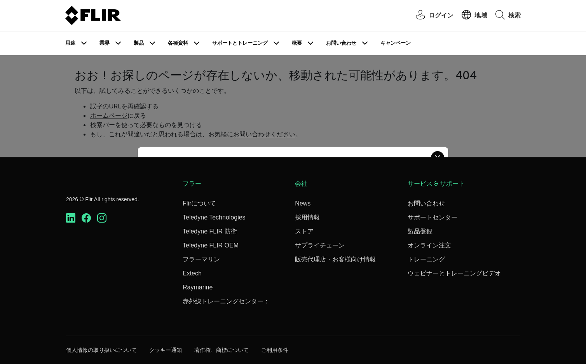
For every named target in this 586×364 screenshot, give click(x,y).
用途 (70, 43)
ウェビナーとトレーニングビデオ (454, 273)
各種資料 (178, 43)
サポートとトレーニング (240, 43)
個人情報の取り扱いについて (101, 350)
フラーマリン (201, 259)
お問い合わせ (341, 43)
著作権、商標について (221, 350)
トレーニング (426, 259)
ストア (304, 231)
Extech (192, 273)
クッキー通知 (165, 350)
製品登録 (420, 231)
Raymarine (198, 287)
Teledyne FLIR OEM (211, 245)
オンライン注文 (429, 245)
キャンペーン (395, 43)
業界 (104, 43)
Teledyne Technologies (214, 217)
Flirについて (199, 203)
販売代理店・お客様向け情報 (335, 259)
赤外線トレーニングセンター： (226, 301)
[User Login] (431, 16)
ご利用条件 (274, 350)
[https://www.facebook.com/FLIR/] (86, 218)
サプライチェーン (320, 245)
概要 (297, 43)
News (302, 203)
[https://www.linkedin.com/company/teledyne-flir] (70, 218)
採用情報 (307, 217)
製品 (139, 43)
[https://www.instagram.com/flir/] (101, 218)
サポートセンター (432, 217)
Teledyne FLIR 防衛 (210, 231)
